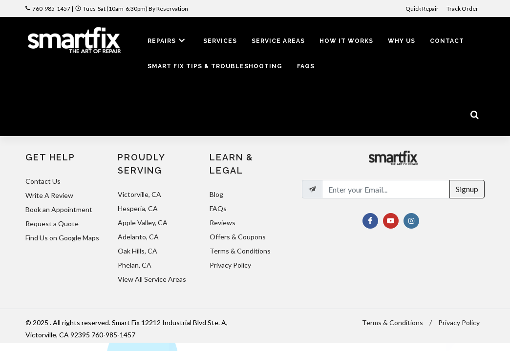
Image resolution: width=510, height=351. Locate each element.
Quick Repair (422, 8)
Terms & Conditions (240, 251)
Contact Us (43, 181)
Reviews (222, 222)
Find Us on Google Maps (62, 238)
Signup (467, 189)
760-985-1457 (51, 8)
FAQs (218, 208)
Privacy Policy (230, 265)
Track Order (462, 8)
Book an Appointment (58, 209)
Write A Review (49, 195)
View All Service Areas (152, 279)
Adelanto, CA (138, 237)
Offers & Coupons (238, 237)
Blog (216, 194)
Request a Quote (52, 223)
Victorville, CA (139, 194)
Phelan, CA (134, 265)
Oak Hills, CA (137, 251)
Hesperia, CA (138, 208)
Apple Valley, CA (143, 222)
